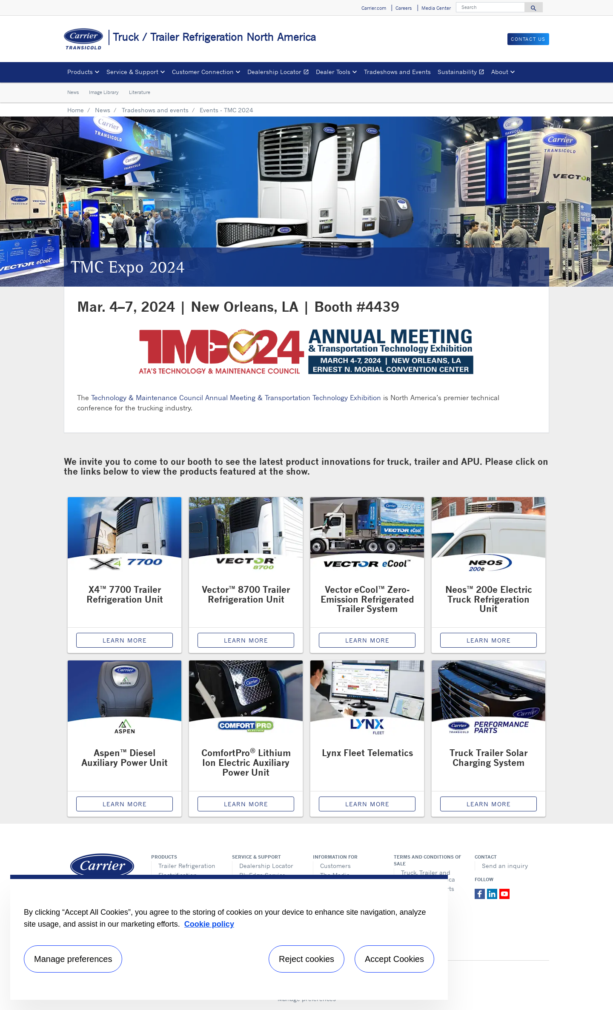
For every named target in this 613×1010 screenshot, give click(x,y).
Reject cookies (306, 959)
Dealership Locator (279, 73)
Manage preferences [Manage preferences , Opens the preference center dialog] (73, 959)
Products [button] (80, 71)
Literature (139, 92)
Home (75, 110)
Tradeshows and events (155, 110)
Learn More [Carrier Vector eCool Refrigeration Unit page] (367, 640)
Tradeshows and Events (397, 71)
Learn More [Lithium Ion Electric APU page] (246, 804)
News (73, 92)
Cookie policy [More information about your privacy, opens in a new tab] (209, 924)
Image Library (104, 92)
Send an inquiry (505, 865)
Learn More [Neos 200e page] (489, 640)
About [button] (499, 71)
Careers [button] (403, 8)
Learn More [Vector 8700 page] (246, 640)
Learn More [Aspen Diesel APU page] (125, 804)
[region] (229, 937)
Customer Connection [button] (203, 71)
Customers (335, 865)
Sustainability (463, 73)
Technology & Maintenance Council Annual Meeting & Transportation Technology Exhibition (236, 397)
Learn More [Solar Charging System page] (489, 804)
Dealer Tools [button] (333, 71)
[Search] (490, 7)
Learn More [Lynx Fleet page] (367, 804)
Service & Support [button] (132, 71)
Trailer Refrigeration (186, 865)
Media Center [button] (436, 8)
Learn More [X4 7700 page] (125, 640)
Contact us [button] (528, 39)
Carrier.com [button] (373, 8)
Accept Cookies (394, 959)
